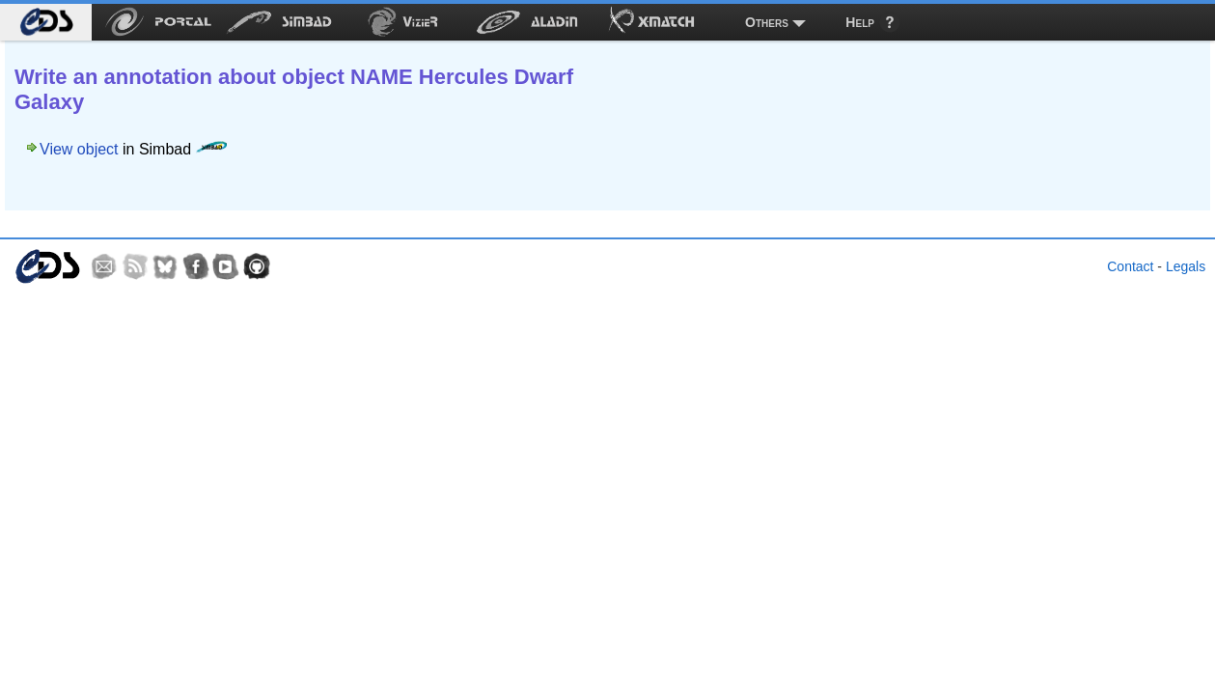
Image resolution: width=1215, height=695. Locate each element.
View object (79, 149)
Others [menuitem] (766, 22)
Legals (1185, 266)
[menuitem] (46, 22)
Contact (1130, 266)
